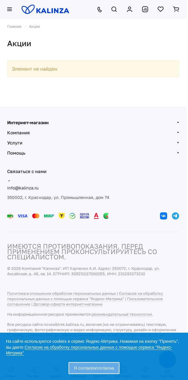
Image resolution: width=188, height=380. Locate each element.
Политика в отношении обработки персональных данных (61, 293)
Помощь (16, 152)
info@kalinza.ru (22, 187)
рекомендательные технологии (121, 314)
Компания (18, 132)
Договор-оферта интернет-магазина (67, 304)
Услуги (14, 142)
